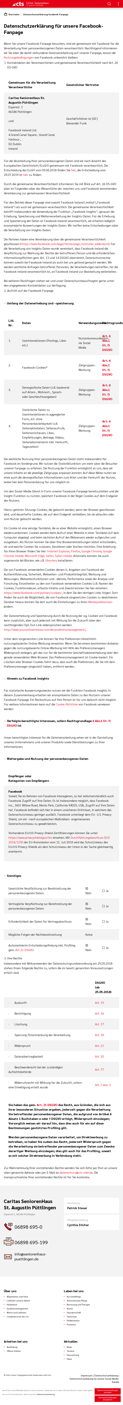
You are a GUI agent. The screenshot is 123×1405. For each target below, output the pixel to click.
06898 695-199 (31, 1242)
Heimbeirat (12, 1304)
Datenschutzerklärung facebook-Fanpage (45, 14)
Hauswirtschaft (74, 1312)
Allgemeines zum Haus (17, 1296)
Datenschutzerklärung (106, 1375)
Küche (70, 1308)
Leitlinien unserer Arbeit (18, 1300)
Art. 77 (99, 1069)
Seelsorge (72, 1316)
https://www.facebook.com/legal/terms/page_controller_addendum (64, 244)
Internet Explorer (58, 551)
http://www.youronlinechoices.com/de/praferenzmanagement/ (45, 629)
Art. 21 (99, 1046)
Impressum (87, 1375)
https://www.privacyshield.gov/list (30, 837)
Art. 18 (99, 1035)
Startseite (13, 14)
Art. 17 (99, 1024)
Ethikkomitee (73, 1320)
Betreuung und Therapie (78, 1304)
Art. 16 (99, 1013)
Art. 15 (99, 1003)
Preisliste (71, 1324)
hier (73, 170)
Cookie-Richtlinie (67, 704)
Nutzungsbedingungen (19, 57)
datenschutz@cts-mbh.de (76, 1172)
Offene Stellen (14, 1351)
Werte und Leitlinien (16, 1312)
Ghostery (51, 560)
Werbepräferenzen (100, 602)
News (69, 1347)
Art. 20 (99, 1056)
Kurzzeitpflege (74, 1296)
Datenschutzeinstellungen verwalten (107, 1391)
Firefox (75, 551)
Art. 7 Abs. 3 (103, 1085)
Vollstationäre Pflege (77, 1300)
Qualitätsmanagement (17, 1308)
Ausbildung (12, 1347)
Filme (69, 1359)
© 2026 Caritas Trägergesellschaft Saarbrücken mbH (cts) (27, 1375)
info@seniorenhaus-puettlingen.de (31, 1256)
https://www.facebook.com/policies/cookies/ (33, 593)
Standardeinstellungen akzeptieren (107, 1399)
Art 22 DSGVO (24, 950)
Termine (70, 1351)
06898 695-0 (28, 1226)
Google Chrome (91, 551)
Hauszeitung (73, 1355)
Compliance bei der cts (18, 1316)
